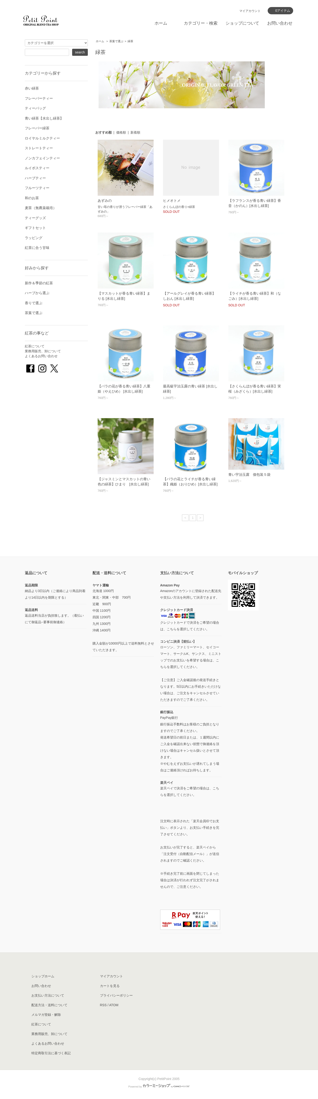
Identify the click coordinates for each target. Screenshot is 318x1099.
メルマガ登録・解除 (46, 1014)
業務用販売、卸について (43, 351)
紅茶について (34, 346)
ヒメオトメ (172, 201)
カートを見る (110, 986)
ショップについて (242, 23)
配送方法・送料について (49, 1005)
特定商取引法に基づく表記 (51, 1053)
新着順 (135, 132)
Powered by (159, 1086)
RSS (103, 1005)
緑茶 (130, 41)
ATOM (113, 1005)
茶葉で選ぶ (116, 41)
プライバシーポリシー (116, 995)
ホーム (161, 23)
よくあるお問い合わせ (41, 356)
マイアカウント (250, 11)
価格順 (121, 132)
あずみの (105, 201)
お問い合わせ (279, 23)
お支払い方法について (47, 995)
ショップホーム (42, 976)
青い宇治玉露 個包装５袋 (249, 474)
